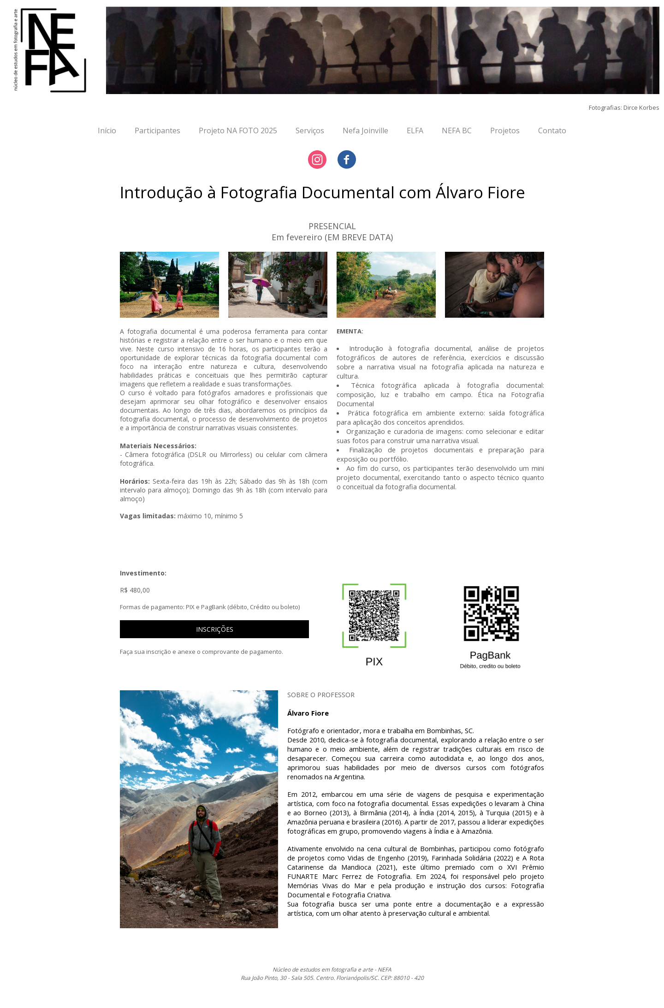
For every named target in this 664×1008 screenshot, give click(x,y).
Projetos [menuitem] (505, 130)
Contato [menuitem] (552, 130)
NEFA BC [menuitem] (457, 130)
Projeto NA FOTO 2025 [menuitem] (238, 130)
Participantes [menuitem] (157, 130)
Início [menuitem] (107, 130)
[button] (214, 629)
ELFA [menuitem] (415, 130)
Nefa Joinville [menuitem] (365, 130)
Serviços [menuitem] (310, 130)
